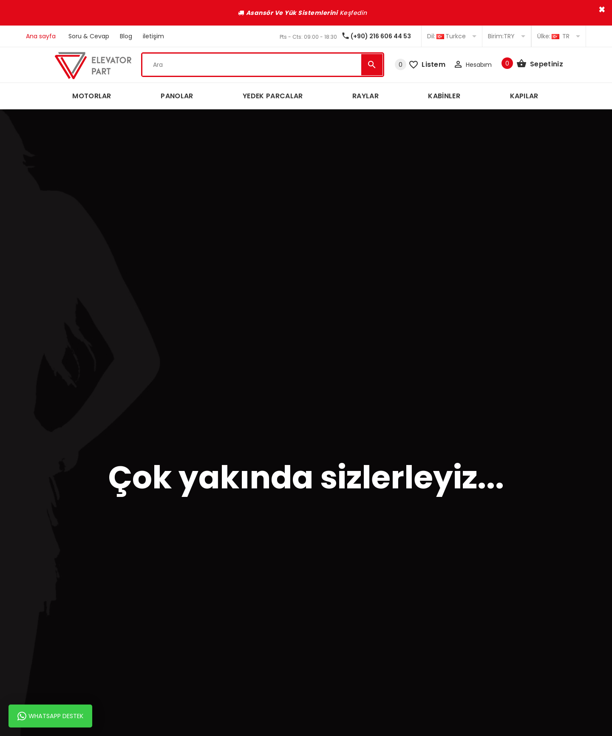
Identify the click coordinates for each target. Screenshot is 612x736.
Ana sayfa (41, 36)
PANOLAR (177, 96)
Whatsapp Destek (50, 716)
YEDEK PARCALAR (273, 96)
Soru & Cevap (88, 36)
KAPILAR (524, 96)
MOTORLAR (91, 96)
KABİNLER (444, 96)
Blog (126, 36)
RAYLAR (365, 96)
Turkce (451, 36)
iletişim (153, 36)
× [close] (602, 9)
